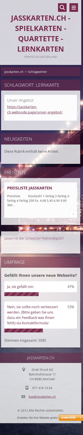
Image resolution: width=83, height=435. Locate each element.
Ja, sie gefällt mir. (20, 286)
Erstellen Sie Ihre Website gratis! (37, 417)
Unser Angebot (20, 100)
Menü (73, 7)
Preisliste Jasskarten (29, 188)
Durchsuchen (62, 7)
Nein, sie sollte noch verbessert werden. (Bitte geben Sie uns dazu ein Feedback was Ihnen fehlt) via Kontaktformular (32, 314)
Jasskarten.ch (13, 72)
